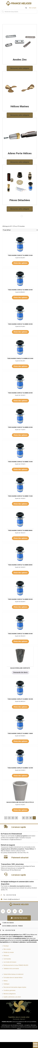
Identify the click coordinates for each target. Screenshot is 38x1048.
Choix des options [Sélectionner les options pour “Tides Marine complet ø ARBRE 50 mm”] (19, 338)
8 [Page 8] (29, 822)
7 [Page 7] (25, 822)
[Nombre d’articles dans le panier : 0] (26, 7)
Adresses (6, 960)
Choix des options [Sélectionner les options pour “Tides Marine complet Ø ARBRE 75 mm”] (19, 509)
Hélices (6, 985)
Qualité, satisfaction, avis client (12, 1002)
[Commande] (19, 237)
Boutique (6, 951)
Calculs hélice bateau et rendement (13, 979)
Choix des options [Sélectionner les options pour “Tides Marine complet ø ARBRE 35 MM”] (19, 270)
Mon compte (32, 8)
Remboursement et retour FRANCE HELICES (16, 970)
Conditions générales (9, 995)
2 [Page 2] (11, 822)
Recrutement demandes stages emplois (15, 992)
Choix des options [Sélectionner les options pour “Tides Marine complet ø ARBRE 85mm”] (19, 578)
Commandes (7, 964)
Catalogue (6, 989)
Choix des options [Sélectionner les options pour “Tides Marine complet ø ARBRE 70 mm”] (19, 475)
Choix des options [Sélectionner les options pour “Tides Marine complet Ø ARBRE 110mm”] (19, 746)
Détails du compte (9, 957)
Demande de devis (19, 677)
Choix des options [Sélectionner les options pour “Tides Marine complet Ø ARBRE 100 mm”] (19, 711)
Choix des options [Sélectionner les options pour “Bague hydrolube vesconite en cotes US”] (19, 814)
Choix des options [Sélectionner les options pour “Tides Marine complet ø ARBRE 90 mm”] (19, 612)
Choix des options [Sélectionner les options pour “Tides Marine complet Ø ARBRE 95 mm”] (19, 646)
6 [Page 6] (22, 822)
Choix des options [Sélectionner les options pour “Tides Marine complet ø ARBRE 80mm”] (19, 544)
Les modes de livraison (10, 967)
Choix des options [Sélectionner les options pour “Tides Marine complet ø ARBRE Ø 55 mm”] (19, 372)
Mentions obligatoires (10, 998)
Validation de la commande (11, 973)
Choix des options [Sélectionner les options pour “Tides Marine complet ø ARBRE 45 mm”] (19, 304)
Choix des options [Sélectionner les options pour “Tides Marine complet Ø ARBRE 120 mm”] (19, 780)
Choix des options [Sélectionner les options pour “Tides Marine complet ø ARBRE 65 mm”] (19, 441)
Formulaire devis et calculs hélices (13, 982)
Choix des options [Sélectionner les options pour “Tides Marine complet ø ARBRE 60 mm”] (19, 407)
